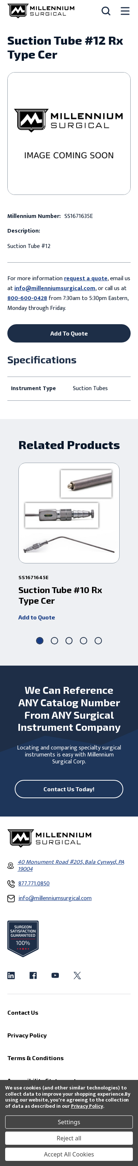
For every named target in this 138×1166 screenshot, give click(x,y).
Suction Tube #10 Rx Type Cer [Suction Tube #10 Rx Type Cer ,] (60, 595)
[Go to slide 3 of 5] (69, 640)
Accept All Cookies (69, 1154)
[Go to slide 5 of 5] (98, 640)
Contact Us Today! (69, 788)
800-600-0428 (27, 298)
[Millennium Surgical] (40, 11)
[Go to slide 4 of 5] (83, 640)
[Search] (106, 11)
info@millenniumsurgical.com (54, 288)
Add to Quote (36, 617)
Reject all (69, 1138)
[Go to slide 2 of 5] (54, 640)
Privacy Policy (87, 1106)
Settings (69, 1122)
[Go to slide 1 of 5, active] (39, 640)
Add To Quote (69, 333)
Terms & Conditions (35, 1057)
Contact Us (22, 1012)
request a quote (85, 279)
